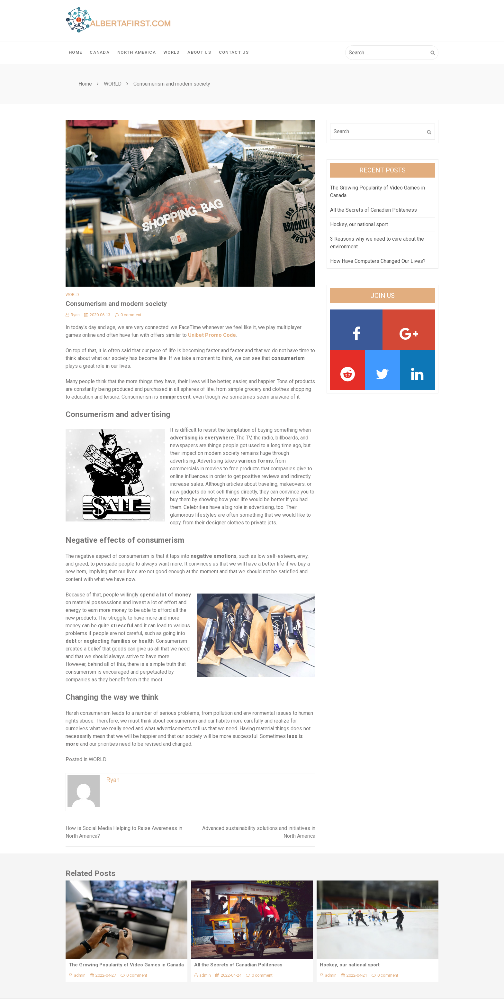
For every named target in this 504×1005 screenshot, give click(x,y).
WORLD (172, 52)
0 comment (128, 314)
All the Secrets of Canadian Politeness (373, 210)
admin (77, 975)
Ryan (73, 314)
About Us (199, 52)
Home (75, 52)
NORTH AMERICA (136, 52)
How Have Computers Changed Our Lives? (378, 261)
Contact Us (234, 52)
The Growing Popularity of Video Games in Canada (126, 965)
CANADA (100, 52)
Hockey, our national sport (359, 224)
